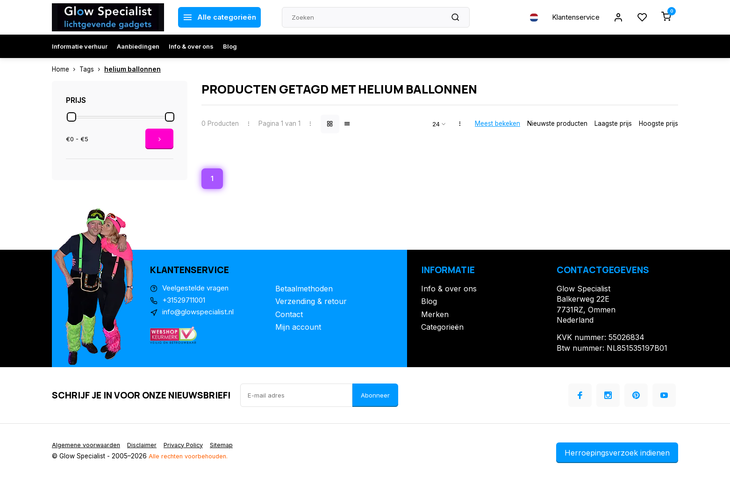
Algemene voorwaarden (88, 445)
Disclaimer (146, 445)
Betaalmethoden (304, 289)
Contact (289, 315)
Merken (435, 315)
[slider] (71, 117)
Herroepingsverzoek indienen (617, 453)
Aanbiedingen (138, 46)
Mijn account (298, 328)
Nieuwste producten (557, 123)
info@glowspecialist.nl (201, 315)
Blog (230, 46)
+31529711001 (187, 302)
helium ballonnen (132, 69)
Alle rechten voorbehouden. (190, 457)
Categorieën (442, 328)
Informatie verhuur (79, 46)
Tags (91, 69)
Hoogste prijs (658, 123)
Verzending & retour (311, 302)
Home (65, 69)
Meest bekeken (497, 123)
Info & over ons (191, 46)
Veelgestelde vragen (197, 289)
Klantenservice (572, 17)
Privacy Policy (190, 445)
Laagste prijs (613, 123)
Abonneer (375, 396)
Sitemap (231, 445)
